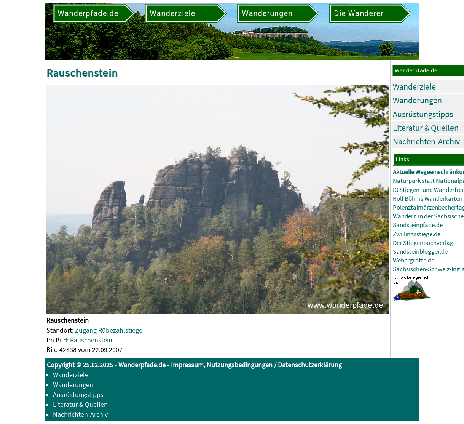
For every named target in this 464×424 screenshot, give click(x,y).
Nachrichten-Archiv (426, 141)
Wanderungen (417, 100)
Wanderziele (414, 86)
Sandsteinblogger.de (420, 252)
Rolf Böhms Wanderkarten (427, 199)
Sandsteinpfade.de (418, 225)
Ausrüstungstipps (423, 114)
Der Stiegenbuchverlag (423, 243)
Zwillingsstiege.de (416, 234)
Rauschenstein (91, 340)
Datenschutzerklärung (310, 364)
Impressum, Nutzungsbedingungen (222, 364)
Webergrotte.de (413, 260)
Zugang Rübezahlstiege (108, 330)
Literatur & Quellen (426, 127)
